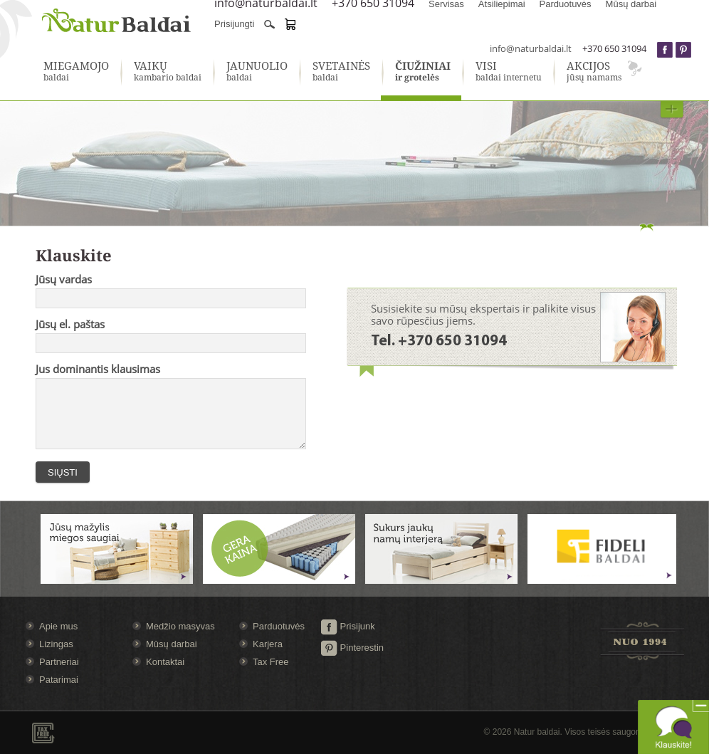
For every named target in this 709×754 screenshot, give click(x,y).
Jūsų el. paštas (70, 324)
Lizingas (56, 644)
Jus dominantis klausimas (98, 368)
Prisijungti (234, 24)
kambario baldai (167, 72)
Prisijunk (347, 626)
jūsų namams (594, 72)
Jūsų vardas (64, 279)
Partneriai (59, 661)
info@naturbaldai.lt (531, 48)
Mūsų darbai (171, 644)
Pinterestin (352, 647)
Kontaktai (165, 661)
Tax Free (271, 661)
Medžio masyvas (180, 626)
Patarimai (58, 679)
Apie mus (58, 626)
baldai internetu (509, 72)
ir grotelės (423, 72)
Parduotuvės (279, 626)
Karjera (268, 644)
